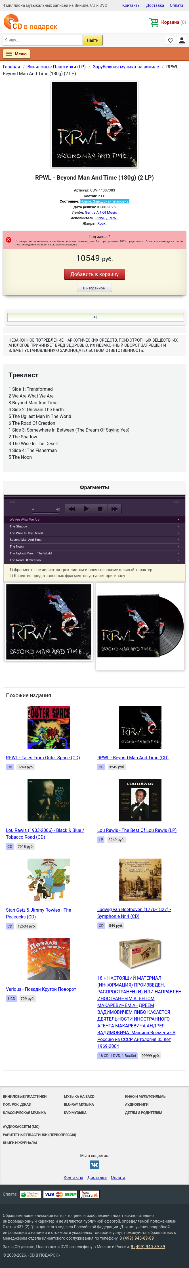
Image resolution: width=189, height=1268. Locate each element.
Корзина (173, 22)
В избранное (94, 288)
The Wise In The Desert (26, 533)
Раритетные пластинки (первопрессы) (39, 1135)
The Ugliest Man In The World (31, 553)
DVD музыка (75, 1113)
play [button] (94, 457)
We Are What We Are (24, 519)
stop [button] (100, 509)
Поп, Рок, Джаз (17, 1104)
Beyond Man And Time (26, 539)
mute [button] (34, 509)
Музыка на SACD (79, 1096)
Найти (92, 40)
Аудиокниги (136, 1104)
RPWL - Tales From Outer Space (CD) (43, 757)
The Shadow (19, 526)
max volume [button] (58, 509)
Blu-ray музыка (79, 1104)
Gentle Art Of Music (101, 212)
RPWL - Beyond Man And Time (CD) (133, 757)
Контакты (131, 5)
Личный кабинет (181, 40)
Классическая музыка (24, 1113)
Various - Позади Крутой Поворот (41, 989)
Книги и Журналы (20, 1143)
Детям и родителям (143, 1113)
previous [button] (72, 509)
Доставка (155, 5)
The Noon (17, 546)
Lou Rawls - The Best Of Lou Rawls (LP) (137, 830)
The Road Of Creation (25, 560)
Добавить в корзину (94, 274)
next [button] (114, 509)
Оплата (176, 5)
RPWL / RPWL (106, 218)
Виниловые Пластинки (25, 1096)
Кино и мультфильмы (146, 1096)
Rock (101, 223)
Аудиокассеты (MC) (21, 1126)
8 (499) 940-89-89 (136, 1238)
